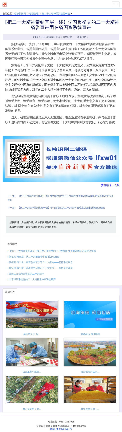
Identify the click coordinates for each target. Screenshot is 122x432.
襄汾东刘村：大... (32, 409)
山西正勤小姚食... (32, 371)
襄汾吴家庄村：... (90, 409)
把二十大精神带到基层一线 (56, 13)
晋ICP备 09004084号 (61, 428)
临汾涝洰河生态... (90, 371)
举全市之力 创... (32, 334)
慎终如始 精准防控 (90, 334)
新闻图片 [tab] (9, 292)
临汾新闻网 (20, 13)
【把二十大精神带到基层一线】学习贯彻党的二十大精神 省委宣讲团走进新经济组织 (61, 207)
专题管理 (33, 13)
